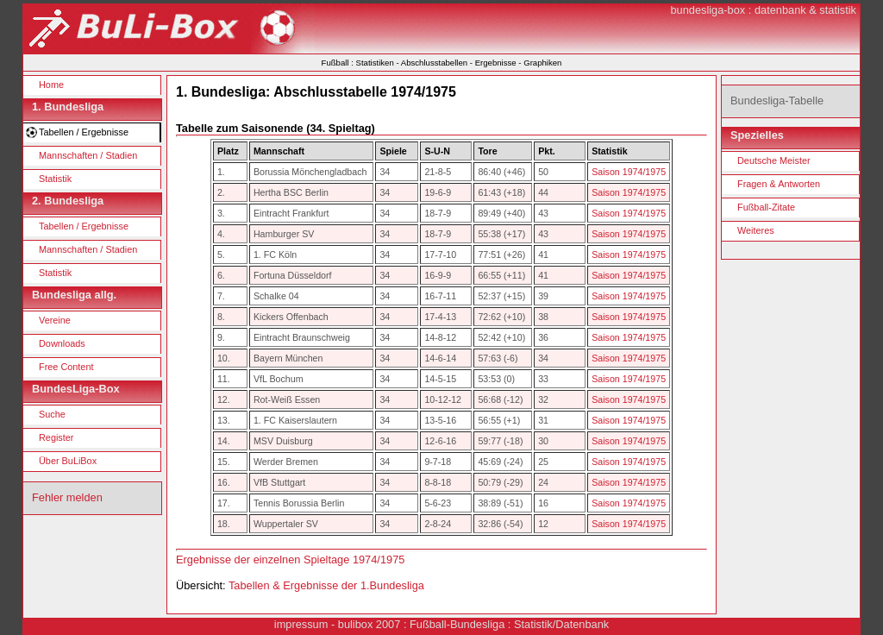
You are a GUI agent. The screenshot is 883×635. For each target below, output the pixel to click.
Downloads (62, 343)
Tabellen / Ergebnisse (83, 132)
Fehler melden (67, 497)
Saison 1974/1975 (629, 172)
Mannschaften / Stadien (88, 155)
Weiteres (755, 230)
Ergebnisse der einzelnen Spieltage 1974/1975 (290, 559)
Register (56, 437)
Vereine (55, 320)
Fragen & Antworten (778, 184)
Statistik (55, 178)
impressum (301, 624)
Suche (52, 414)
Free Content (66, 367)
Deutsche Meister (774, 160)
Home (51, 84)
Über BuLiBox (68, 461)
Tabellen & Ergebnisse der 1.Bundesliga (326, 585)
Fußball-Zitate (766, 207)
